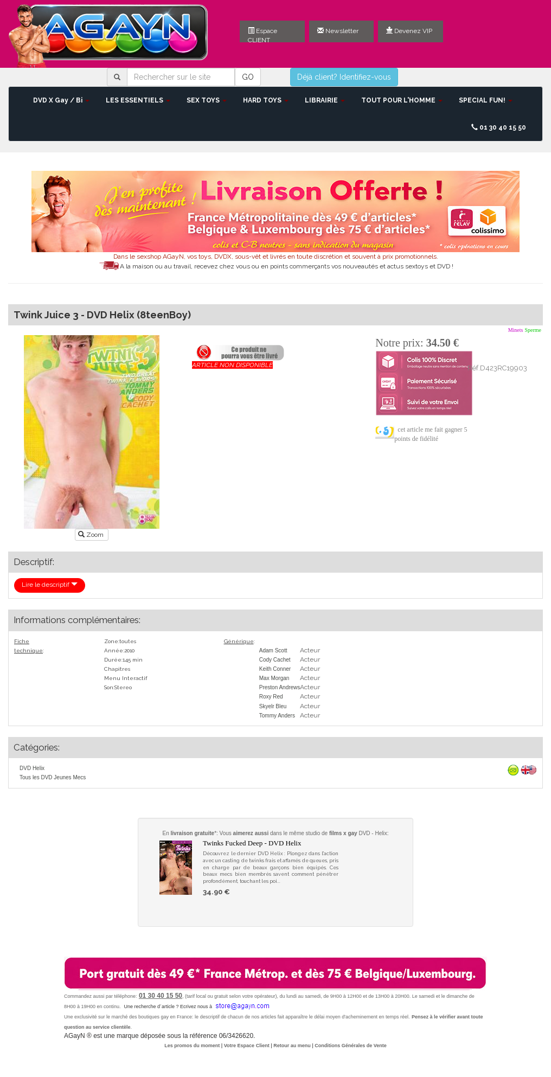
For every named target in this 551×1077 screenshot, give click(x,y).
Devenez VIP (409, 31)
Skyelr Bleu (273, 706)
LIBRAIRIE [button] (325, 100)
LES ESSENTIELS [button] (138, 100)
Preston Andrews (279, 687)
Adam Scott (273, 650)
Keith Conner (275, 669)
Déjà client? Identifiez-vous (344, 77)
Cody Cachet (275, 660)
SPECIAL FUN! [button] (485, 100)
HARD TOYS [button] (266, 100)
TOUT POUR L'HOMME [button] (402, 100)
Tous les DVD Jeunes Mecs (53, 777)
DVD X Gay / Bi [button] (61, 100)
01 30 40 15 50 (498, 127)
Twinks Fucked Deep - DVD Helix (252, 843)
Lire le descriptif (50, 584)
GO (248, 77)
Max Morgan (274, 678)
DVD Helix (32, 768)
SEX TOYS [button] (207, 100)
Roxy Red (271, 697)
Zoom (91, 534)
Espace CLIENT (262, 34)
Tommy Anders (277, 716)
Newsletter (337, 31)
